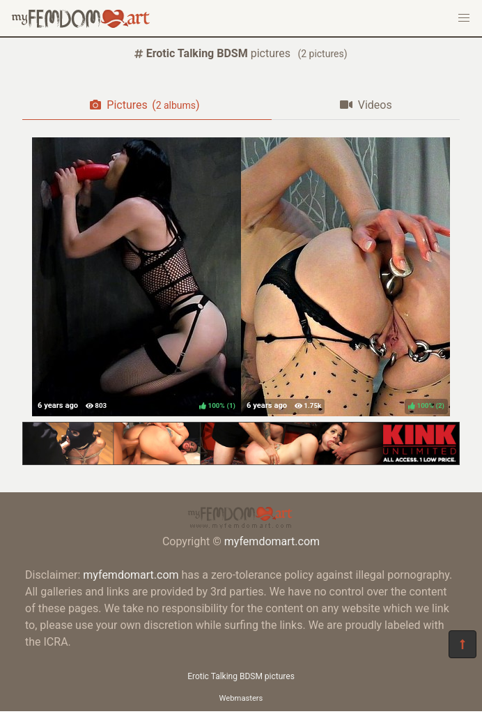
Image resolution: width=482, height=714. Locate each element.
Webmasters (241, 698)
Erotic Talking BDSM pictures (241, 676)
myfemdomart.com (272, 541)
